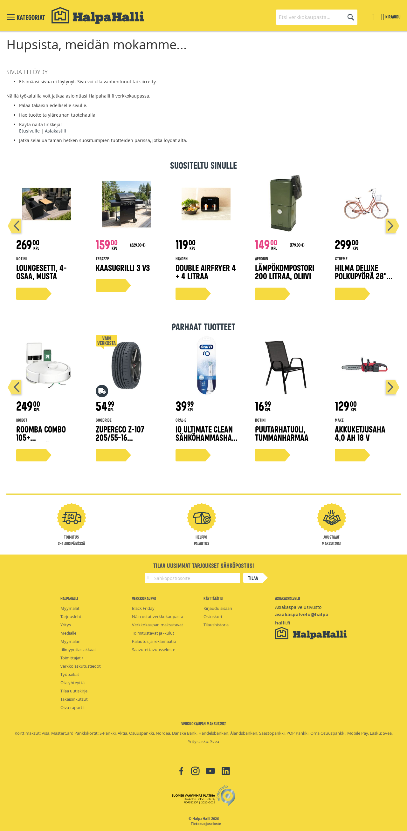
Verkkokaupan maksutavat (157, 625)
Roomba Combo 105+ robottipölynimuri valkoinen (47, 441)
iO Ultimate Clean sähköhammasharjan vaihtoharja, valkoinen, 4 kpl (206, 441)
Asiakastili (55, 131)
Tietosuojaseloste (206, 823)
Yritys (65, 625)
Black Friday (143, 608)
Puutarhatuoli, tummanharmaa (281, 433)
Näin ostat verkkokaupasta (157, 616)
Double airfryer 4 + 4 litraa (206, 271)
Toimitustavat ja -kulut (153, 633)
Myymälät (69, 608)
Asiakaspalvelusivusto (298, 607)
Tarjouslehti (71, 616)
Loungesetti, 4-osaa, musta (41, 271)
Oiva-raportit (72, 707)
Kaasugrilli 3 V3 (123, 267)
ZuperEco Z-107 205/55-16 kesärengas (120, 437)
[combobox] (316, 17)
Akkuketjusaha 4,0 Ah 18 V (360, 433)
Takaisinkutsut (74, 699)
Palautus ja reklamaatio (154, 641)
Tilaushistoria (216, 625)
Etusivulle (29, 131)
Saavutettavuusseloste (153, 649)
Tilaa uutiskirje (73, 691)
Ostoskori (213, 616)
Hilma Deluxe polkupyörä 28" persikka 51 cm (361, 276)
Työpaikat (69, 674)
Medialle (68, 633)
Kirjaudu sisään (218, 608)
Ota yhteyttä (72, 682)
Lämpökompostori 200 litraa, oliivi (284, 271)
